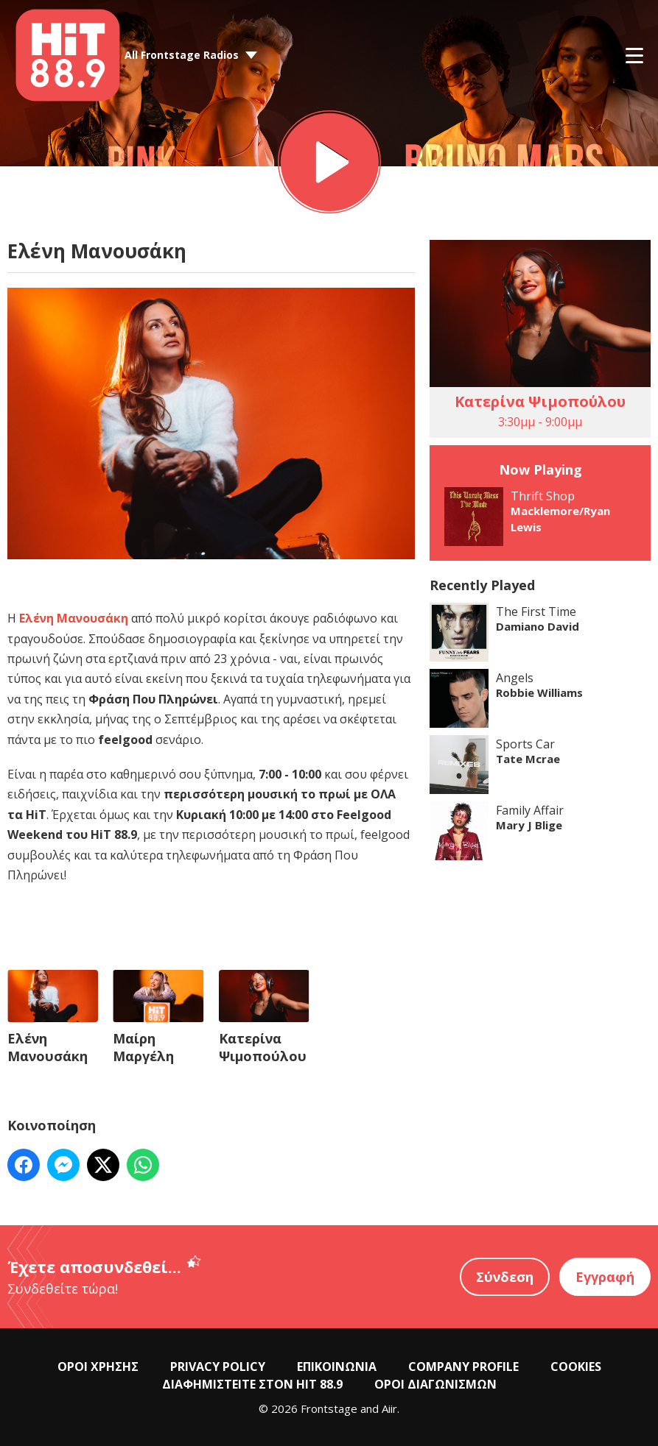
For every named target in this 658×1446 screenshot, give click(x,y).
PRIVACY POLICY (217, 1366)
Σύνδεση (504, 1277)
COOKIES (575, 1366)
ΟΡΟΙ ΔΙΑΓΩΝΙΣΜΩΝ (435, 1384)
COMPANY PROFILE (463, 1366)
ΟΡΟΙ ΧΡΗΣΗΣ (98, 1366)
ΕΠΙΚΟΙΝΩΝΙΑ (337, 1366)
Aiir (389, 1408)
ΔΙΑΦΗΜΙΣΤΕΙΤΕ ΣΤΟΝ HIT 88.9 (252, 1384)
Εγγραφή (604, 1277)
